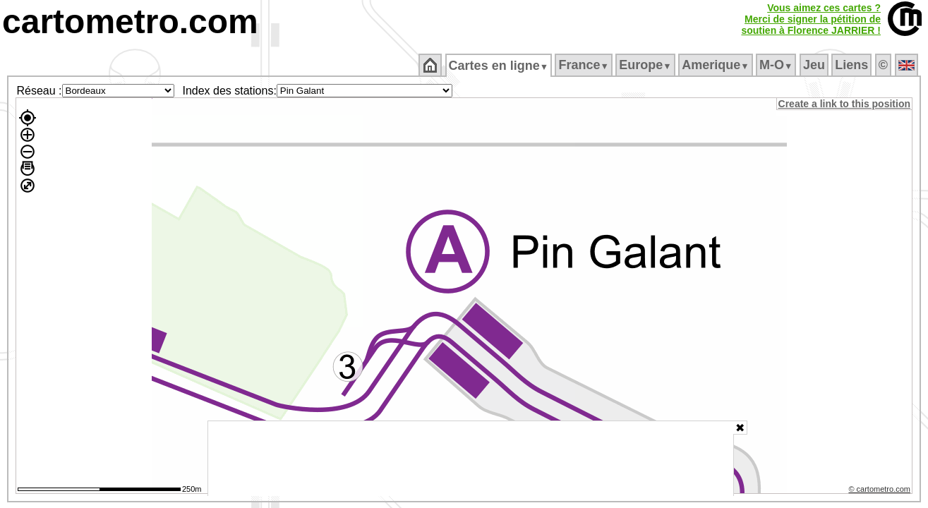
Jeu (815, 65)
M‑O (777, 65)
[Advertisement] (471, 458)
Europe (646, 65)
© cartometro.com (881, 491)
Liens (852, 65)
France (585, 65)
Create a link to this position (845, 103)
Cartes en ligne (499, 66)
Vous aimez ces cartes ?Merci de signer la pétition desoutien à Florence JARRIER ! (811, 19)
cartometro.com (130, 21)
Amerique (716, 65)
